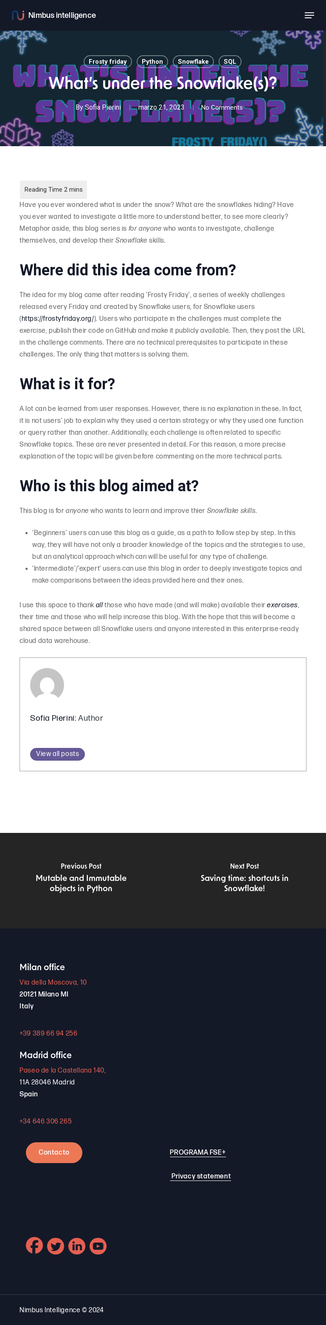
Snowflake (193, 61)
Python (152, 61)
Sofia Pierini (102, 107)
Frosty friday (108, 61)
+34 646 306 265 (46, 1122)
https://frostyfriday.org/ (58, 319)
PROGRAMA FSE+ (198, 1153)
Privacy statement (201, 1176)
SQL (230, 61)
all (99, 605)
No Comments (222, 107)
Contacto (54, 1153)
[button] (309, 15)
